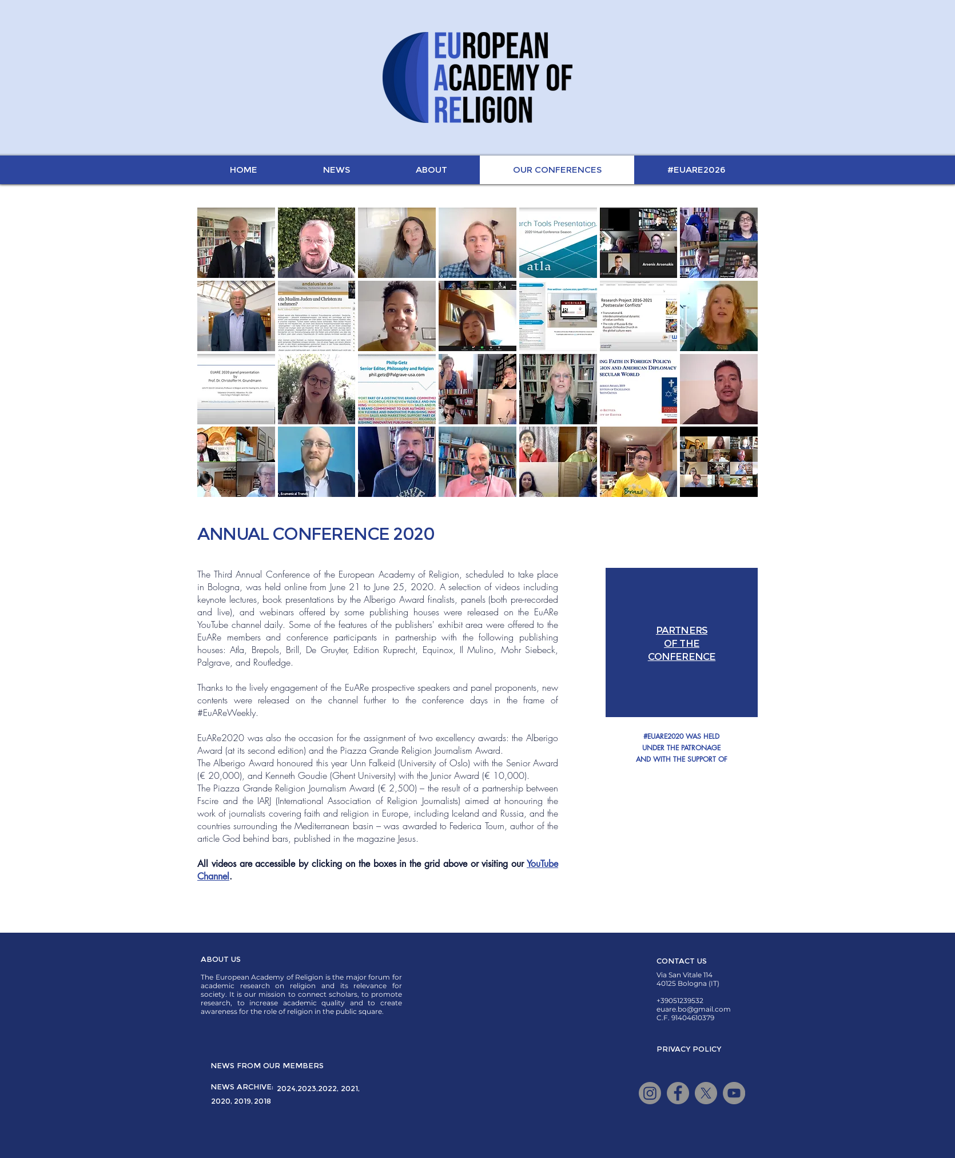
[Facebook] (678, 1093)
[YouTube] (734, 1093)
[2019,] (243, 1101)
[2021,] (350, 1088)
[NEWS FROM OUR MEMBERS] (267, 1065)
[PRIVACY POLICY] (688, 1048)
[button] (681, 814)
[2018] (262, 1101)
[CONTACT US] (681, 960)
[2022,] (328, 1088)
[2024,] (287, 1088)
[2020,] (221, 1101)
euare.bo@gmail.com (693, 1009)
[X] (706, 1093)
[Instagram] (650, 1093)
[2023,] (307, 1088)
